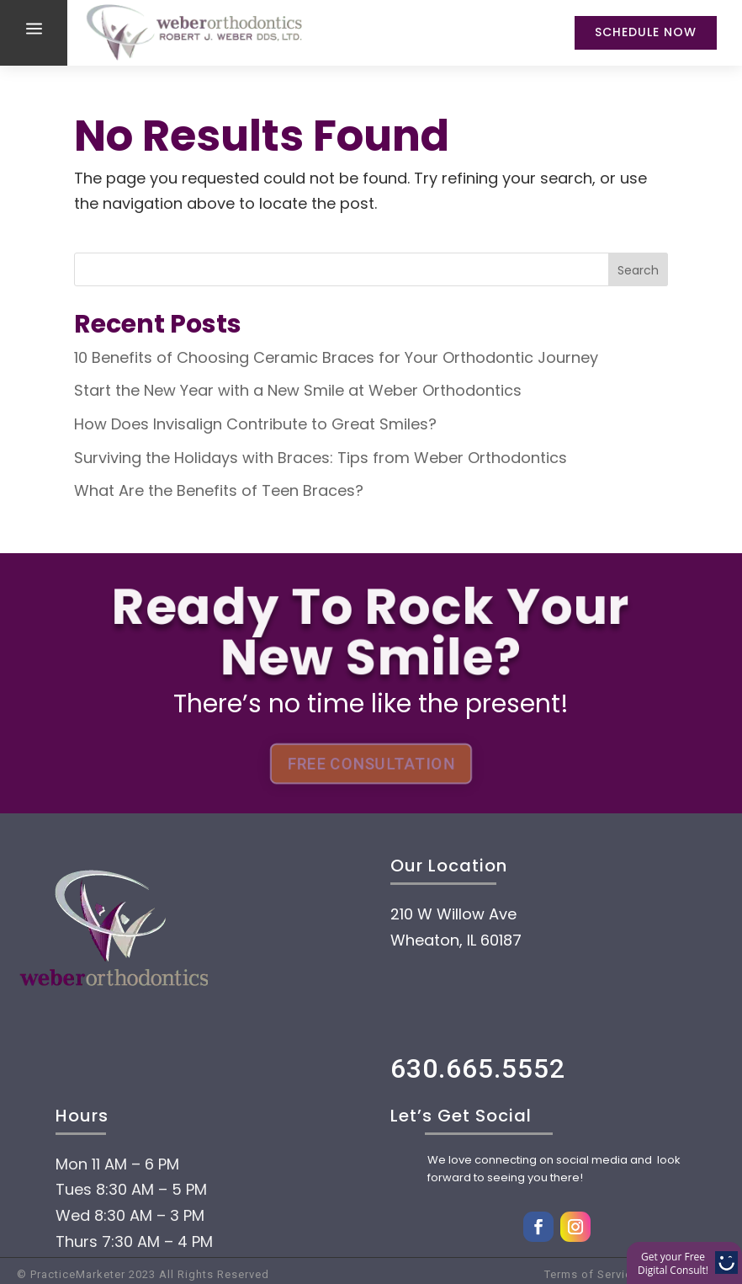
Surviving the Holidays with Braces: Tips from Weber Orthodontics (320, 457)
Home (110, 1181)
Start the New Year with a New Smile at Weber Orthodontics (298, 390)
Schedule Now (646, 32)
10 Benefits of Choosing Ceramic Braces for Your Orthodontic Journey (336, 357)
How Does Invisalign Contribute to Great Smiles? (255, 423)
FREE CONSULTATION (371, 764)
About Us (136, 1232)
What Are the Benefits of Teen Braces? (218, 490)
